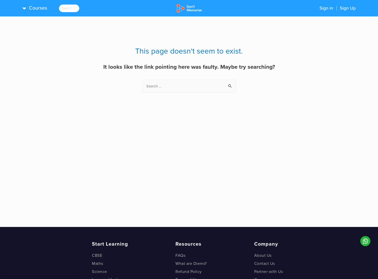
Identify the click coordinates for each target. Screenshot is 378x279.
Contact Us (264, 263)
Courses (38, 8)
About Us (263, 255)
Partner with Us (268, 271)
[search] (73, 8)
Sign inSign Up (338, 8)
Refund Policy (188, 271)
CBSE (97, 255)
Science (99, 271)
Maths (97, 263)
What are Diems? (191, 263)
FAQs (180, 255)
